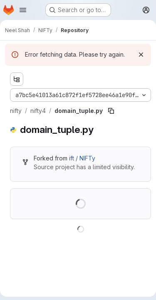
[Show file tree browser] (16, 79)
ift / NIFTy (82, 158)
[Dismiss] (141, 55)
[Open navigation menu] (23, 10)
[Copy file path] (111, 111)
